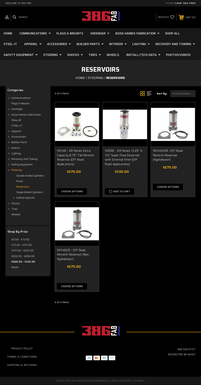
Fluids (19, 181)
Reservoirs (22, 187)
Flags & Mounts (69, 33)
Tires (95, 54)
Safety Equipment (21, 54)
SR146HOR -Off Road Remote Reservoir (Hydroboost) (168, 155)
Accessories (59, 44)
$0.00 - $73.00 (20, 239)
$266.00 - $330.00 (23, 262)
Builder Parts (90, 44)
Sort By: (162, 94)
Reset (15, 267)
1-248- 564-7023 (185, 3)
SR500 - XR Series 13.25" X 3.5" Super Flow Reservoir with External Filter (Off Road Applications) (123, 157)
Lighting (141, 44)
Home (8, 33)
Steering (52, 54)
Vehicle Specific (25, 198)
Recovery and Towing (175, 44)
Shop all (172, 33)
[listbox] (183, 93)
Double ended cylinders (30, 176)
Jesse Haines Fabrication (137, 33)
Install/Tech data (143, 54)
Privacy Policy (22, 348)
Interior (118, 44)
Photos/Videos (178, 54)
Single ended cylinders (29, 192)
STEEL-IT (10, 44)
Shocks (75, 54)
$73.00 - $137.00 (21, 245)
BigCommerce (98, 381)
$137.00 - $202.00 (22, 250)
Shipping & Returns (22, 365)
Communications (35, 33)
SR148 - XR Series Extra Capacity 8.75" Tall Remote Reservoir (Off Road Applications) (75, 157)
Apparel (33, 44)
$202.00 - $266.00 (23, 256)
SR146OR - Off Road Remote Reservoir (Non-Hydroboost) (73, 254)
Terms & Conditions (22, 357)
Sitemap (139, 381)
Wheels (113, 54)
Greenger (100, 33)
